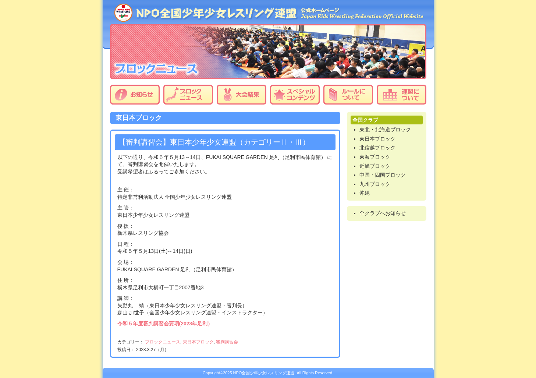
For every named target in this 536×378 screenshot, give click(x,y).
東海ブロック (374, 157)
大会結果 (241, 95)
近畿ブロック (374, 166)
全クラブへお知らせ (382, 213)
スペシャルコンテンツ (295, 95)
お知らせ (135, 95)
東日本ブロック (198, 342)
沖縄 (364, 193)
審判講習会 (227, 342)
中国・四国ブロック (382, 175)
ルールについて (348, 95)
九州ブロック (374, 184)
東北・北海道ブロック (385, 130)
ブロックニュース (188, 95)
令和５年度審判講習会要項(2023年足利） (165, 323)
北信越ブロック (377, 148)
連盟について (401, 95)
